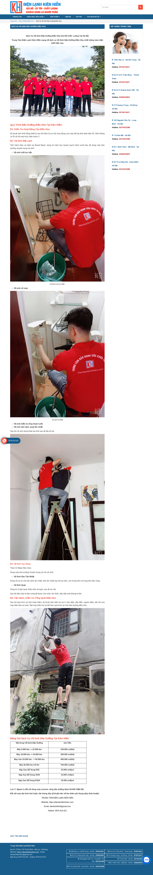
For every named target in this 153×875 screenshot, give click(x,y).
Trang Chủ (17, 17)
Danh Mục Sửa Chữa (36, 17)
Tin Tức (79, 17)
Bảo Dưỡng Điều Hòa (26, 21)
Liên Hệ (68, 17)
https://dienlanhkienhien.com (28, 852)
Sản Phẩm (55, 17)
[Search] (140, 7)
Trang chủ (13, 21)
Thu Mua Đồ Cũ (94, 17)
